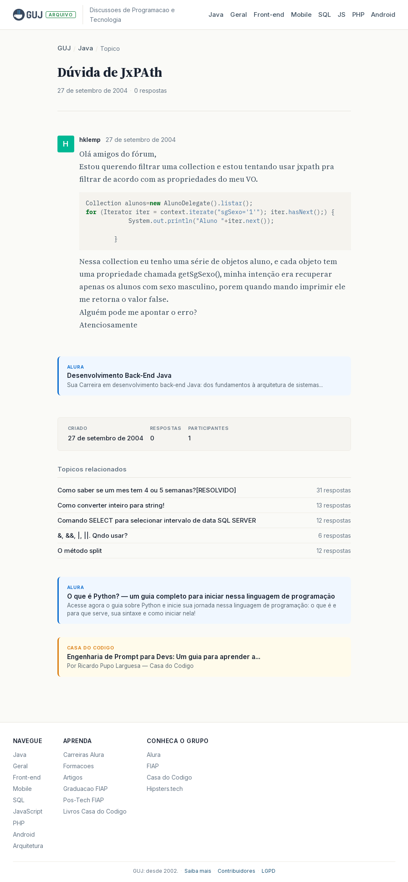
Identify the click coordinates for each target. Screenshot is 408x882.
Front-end (27, 777)
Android (383, 14)
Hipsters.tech (165, 788)
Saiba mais (198, 871)
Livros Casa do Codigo (95, 811)
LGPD (268, 871)
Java (215, 14)
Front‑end (269, 14)
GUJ (64, 48)
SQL (324, 14)
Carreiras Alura (83, 754)
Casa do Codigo (169, 777)
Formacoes (78, 765)
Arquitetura (28, 845)
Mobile (301, 14)
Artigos (73, 777)
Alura (154, 754)
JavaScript (27, 811)
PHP (358, 14)
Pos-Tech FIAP (83, 799)
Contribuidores (236, 871)
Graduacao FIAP (85, 788)
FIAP (153, 765)
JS (342, 14)
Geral (238, 14)
